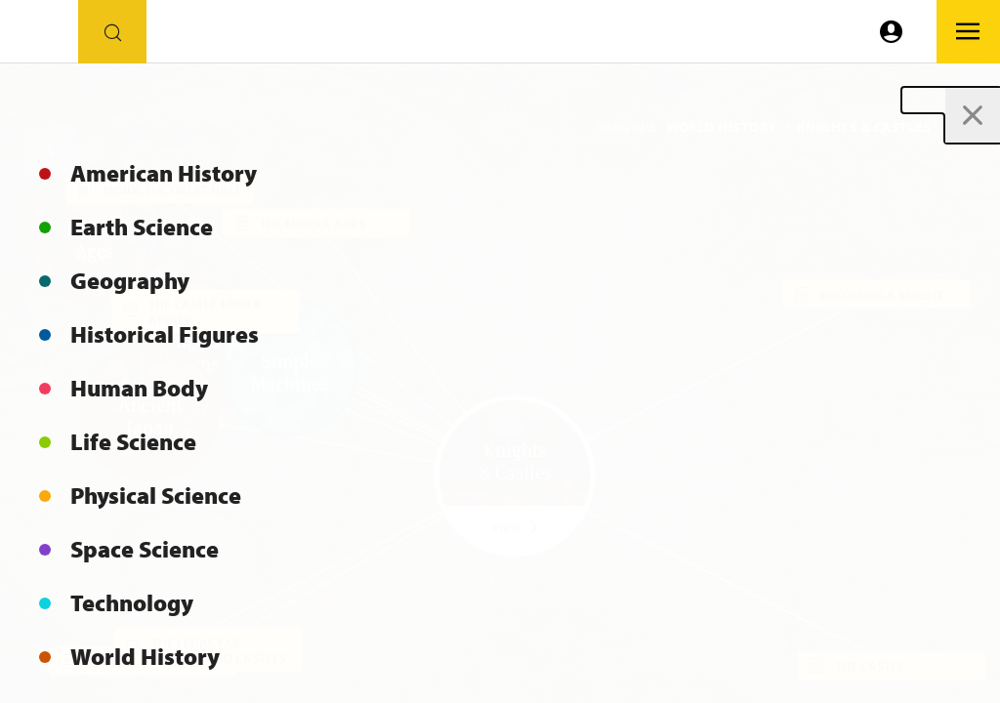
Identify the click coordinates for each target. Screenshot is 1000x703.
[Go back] (50, 148)
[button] (973, 128)
